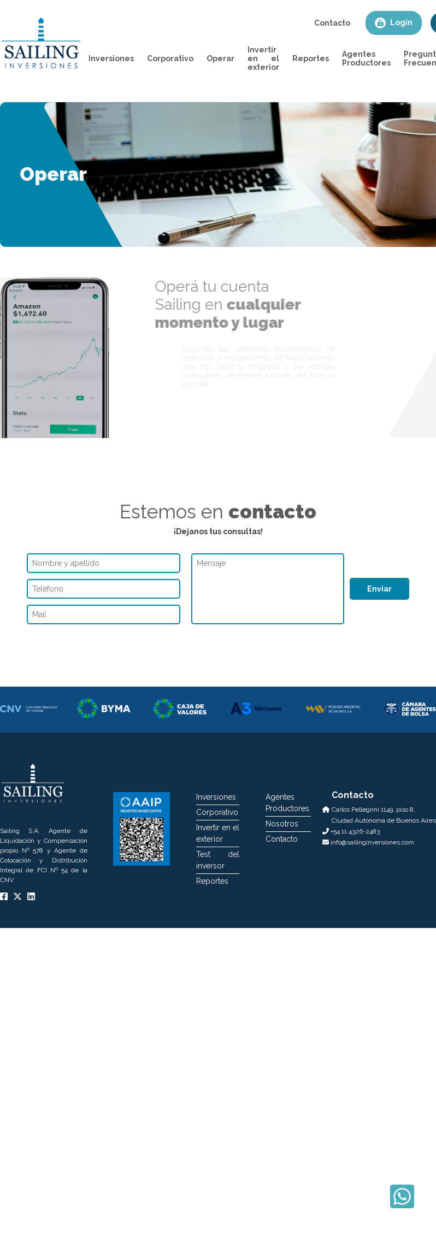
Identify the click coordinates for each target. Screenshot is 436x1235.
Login (394, 22)
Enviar (379, 588)
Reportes (310, 58)
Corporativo (170, 58)
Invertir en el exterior (263, 58)
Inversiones (111, 58)
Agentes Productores (366, 58)
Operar (220, 58)
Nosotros (282, 823)
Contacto (332, 23)
